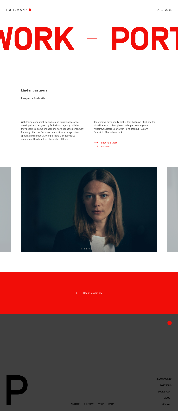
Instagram (90, 404)
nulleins (105, 146)
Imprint (111, 404)
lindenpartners (109, 142)
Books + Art (165, 392)
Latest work (164, 10)
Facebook (76, 404)
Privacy (101, 404)
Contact (167, 404)
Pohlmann (16, 9)
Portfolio (30, 9)
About (168, 398)
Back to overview (92, 293)
